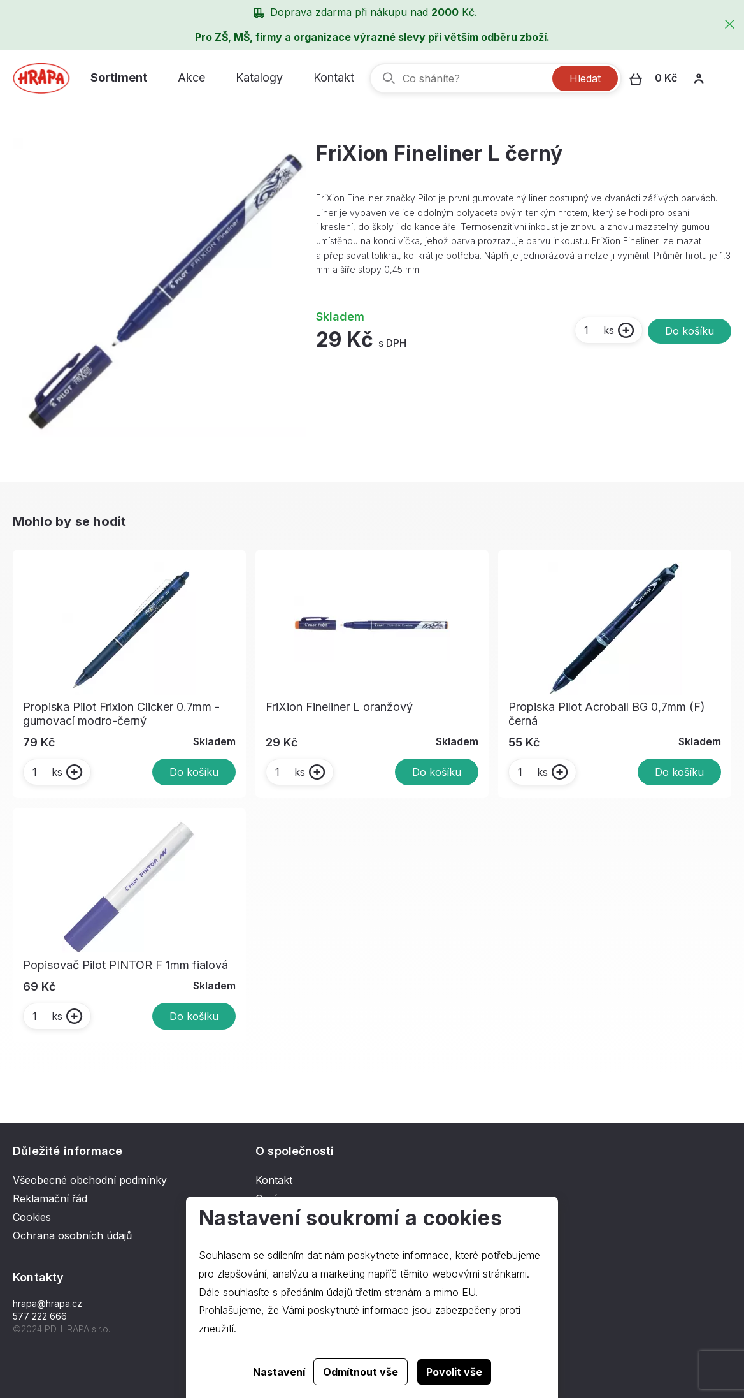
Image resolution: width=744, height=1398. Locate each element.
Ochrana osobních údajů (72, 1235)
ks (598, 330)
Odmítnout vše (360, 1371)
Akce (191, 77)
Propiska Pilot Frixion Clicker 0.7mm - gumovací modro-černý (121, 713)
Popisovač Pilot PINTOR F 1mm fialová (125, 965)
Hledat (585, 78)
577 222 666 (40, 1316)
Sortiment (118, 77)
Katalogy (259, 77)
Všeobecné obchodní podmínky (90, 1180)
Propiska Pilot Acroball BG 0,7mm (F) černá (606, 713)
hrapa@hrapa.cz (47, 1303)
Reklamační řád (50, 1198)
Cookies (32, 1217)
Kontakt (333, 77)
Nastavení (279, 1371)
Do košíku (689, 330)
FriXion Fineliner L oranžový (339, 706)
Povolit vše (454, 1371)
